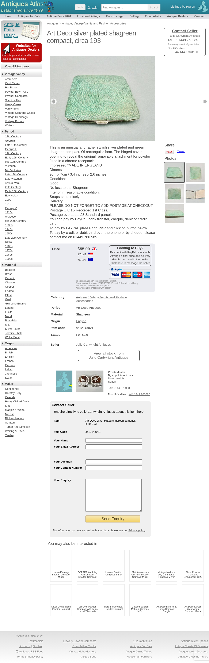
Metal (8, 316)
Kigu (8, 405)
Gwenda (10, 397)
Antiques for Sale (29, 16)
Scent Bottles (13, 100)
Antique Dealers (177, 16)
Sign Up (92, 7)
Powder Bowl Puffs (16, 91)
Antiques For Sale (141, 646)
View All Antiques (17, 66)
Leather (9, 307)
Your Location (63, 455)
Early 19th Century (16, 157)
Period (9, 131)
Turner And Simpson (17, 426)
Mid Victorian (13, 170)
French (9, 361)
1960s (8, 246)
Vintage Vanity (15, 74)
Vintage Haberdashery (82, 651)
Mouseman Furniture (139, 656)
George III (11, 149)
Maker (9, 384)
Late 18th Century (16, 144)
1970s (8, 250)
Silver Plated (12, 328)
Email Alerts (153, 16)
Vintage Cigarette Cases (20, 112)
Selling (134, 16)
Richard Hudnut (14, 418)
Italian (8, 369)
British (9, 352)
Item (57, 414)
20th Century (13, 187)
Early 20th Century (16, 191)
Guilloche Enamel (16, 303)
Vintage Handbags (16, 117)
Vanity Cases (13, 104)
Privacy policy (136, 530)
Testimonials (35, 641)
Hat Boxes (11, 87)
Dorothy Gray (13, 393)
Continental (12, 388)
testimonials (19, 58)
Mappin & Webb (14, 409)
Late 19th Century (16, 174)
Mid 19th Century (15, 161)
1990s (8, 258)
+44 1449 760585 (139, 388)
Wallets (9, 125)
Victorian (10, 166)
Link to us (25, 646)
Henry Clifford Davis (17, 401)
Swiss (8, 377)
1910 (8, 204)
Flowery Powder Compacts (79, 641)
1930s (8, 225)
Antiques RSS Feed (31, 651)
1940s (8, 229)
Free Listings (114, 16)
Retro (8, 242)
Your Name (61, 434)
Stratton (10, 422)
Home (7, 16)
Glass (8, 295)
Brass (8, 274)
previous (53, 95)
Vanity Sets (12, 108)
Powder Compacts (16, 95)
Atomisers (11, 79)
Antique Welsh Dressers (193, 651)
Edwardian (11, 195)
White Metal (12, 337)
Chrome (10, 282)
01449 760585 (122, 381)
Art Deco (10, 216)
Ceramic (10, 278)
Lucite (8, 312)
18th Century (13, 136)
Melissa (9, 414)
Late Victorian (13, 178)
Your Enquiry (62, 473)
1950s (8, 233)
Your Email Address (67, 440)
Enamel (9, 290)
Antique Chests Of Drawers (191, 646)
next (151, 95)
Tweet (181, 66)
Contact (199, 16)
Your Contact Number (68, 461)
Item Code (60, 425)
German (10, 365)
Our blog (38, 646)
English (81, 315)
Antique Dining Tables (138, 651)
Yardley (9, 435)
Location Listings (88, 16)
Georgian (10, 140)
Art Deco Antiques (88, 301)
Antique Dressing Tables (193, 656)
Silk (7, 324)
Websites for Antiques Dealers (26, 47)
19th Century (13, 153)
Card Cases (12, 83)
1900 (8, 199)
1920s (8, 212)
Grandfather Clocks (84, 646)
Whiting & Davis (14, 431)
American (11, 348)
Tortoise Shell (13, 333)
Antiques (22, 4)
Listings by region (182, 6)
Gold (8, 299)
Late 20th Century (16, 237)
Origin (9, 343)
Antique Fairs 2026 (58, 16)
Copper (9, 286)
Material (10, 265)
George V (11, 208)
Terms (20, 656)
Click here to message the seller (130, 256)
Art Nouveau (12, 182)
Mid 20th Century (15, 220)
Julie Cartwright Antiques (93, 338)
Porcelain (10, 320)
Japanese (11, 373)
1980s (8, 254)
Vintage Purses (14, 121)
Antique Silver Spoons (194, 641)
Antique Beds (88, 656)
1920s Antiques (142, 641)
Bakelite (10, 269)
